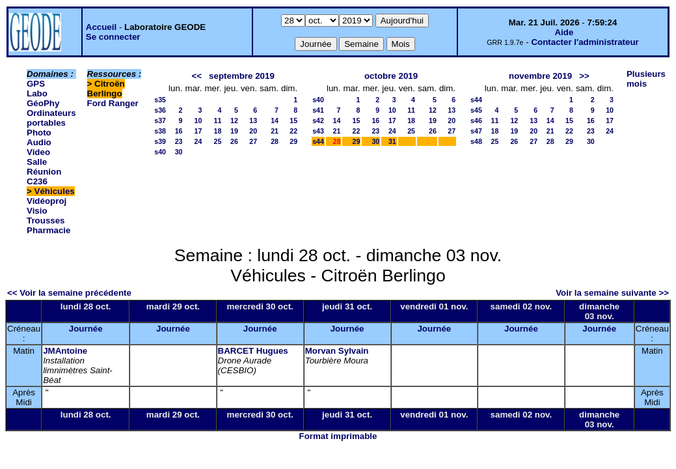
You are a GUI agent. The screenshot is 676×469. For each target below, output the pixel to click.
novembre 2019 (540, 76)
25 (218, 141)
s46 (476, 120)
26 (234, 141)
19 (234, 131)
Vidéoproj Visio (46, 206)
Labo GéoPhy (43, 98)
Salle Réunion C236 (44, 171)
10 (198, 120)
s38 (160, 131)
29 (293, 141)
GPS (36, 84)
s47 (476, 131)
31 (392, 141)
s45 (476, 110)
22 (293, 131)
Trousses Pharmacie (48, 225)
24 (198, 141)
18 (218, 131)
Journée (86, 329)
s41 (318, 110)
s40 (160, 152)
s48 (476, 141)
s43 (318, 131)
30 (179, 152)
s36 (160, 110)
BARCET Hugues (253, 351)
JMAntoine (65, 351)
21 (274, 131)
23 (179, 141)
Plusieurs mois (646, 79)
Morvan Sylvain (337, 351)
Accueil (101, 27)
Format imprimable (338, 436)
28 (274, 141)
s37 (160, 120)
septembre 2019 (242, 76)
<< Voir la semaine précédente (69, 293)
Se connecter (113, 37)
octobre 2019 (391, 76)
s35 (160, 100)
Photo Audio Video (39, 142)
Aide (563, 32)
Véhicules (54, 191)
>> (584, 76)
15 (293, 120)
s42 (318, 120)
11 (218, 120)
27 (253, 141)
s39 (160, 141)
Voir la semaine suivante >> (612, 293)
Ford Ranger (113, 103)
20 (253, 131)
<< (196, 76)
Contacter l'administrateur (584, 42)
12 (234, 120)
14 (274, 120)
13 (253, 120)
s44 (318, 141)
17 (198, 131)
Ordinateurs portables (51, 118)
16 (179, 131)
